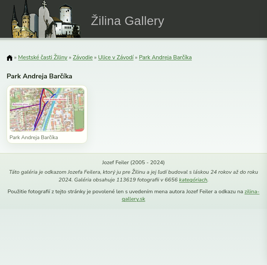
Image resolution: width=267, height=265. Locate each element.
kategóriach (193, 179)
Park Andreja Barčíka (165, 57)
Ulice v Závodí (116, 57)
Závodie (83, 57)
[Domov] (10, 58)
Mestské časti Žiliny (42, 57)
